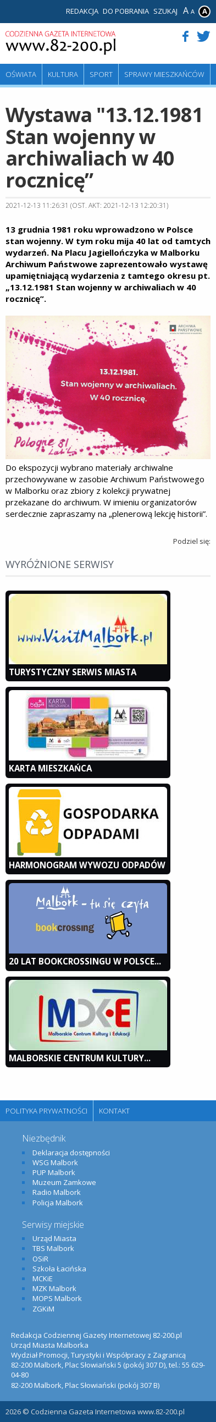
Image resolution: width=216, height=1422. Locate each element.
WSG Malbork (55, 1162)
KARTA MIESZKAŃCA (50, 768)
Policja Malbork (57, 1203)
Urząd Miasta (54, 1238)
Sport (101, 74)
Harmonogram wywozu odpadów (87, 864)
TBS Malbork (53, 1248)
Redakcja (82, 11)
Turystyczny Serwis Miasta (72, 671)
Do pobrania (126, 11)
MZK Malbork (54, 1288)
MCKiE (42, 1278)
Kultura (63, 74)
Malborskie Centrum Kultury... (80, 1057)
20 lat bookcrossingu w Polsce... (85, 961)
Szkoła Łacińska (59, 1269)
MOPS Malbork (57, 1298)
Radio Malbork (56, 1192)
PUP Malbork (53, 1172)
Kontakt (114, 1111)
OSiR (40, 1259)
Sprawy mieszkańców (164, 74)
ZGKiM (43, 1309)
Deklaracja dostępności (71, 1153)
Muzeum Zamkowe (64, 1182)
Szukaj (165, 11)
